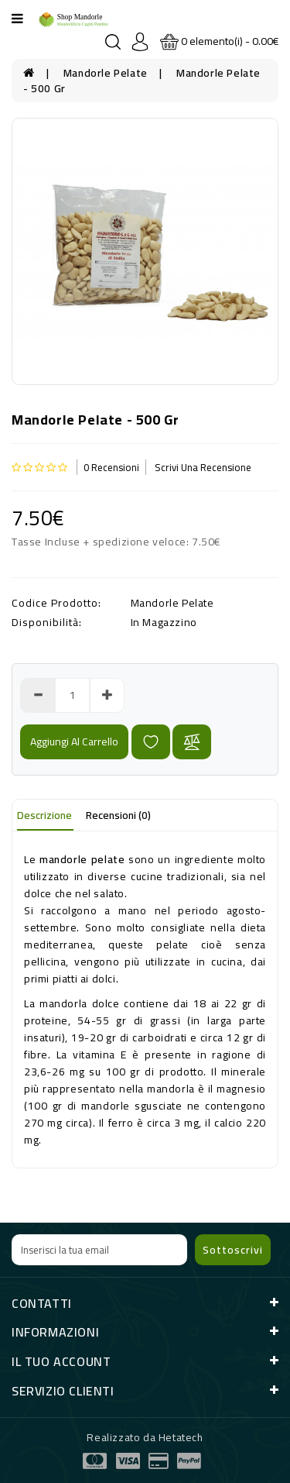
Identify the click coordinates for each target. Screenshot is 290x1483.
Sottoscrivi (233, 1250)
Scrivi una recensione (203, 467)
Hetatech (181, 1437)
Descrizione (44, 815)
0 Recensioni (111, 467)
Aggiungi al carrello (74, 741)
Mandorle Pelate (105, 73)
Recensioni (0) (118, 815)
